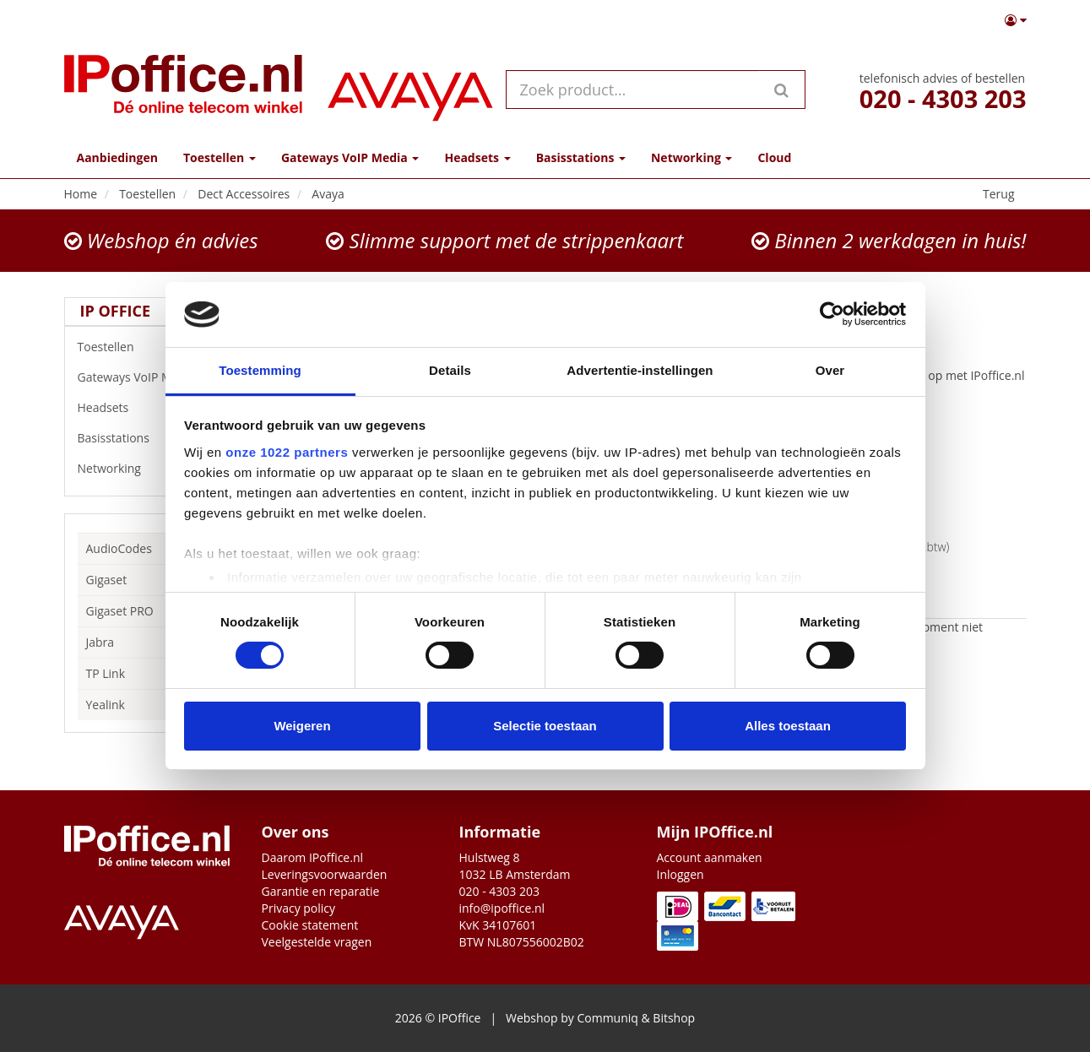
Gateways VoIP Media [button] (350, 157)
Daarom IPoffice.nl (313, 857)
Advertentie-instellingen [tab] (640, 370)
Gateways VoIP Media (150, 377)
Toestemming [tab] (260, 370)
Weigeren (302, 726)
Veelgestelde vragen (317, 942)
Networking (150, 468)
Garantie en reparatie (321, 891)
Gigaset (106, 580)
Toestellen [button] (219, 157)
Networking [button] (691, 157)
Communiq (607, 1018)
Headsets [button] (477, 157)
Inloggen (680, 874)
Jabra (100, 642)
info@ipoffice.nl (502, 908)
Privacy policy (299, 908)
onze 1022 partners (286, 452)
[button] (1015, 20)
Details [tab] (450, 370)
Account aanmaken (709, 857)
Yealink (105, 705)
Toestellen (150, 347)
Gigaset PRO (120, 611)
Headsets (150, 407)
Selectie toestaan (545, 726)
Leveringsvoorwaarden (325, 874)
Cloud (774, 157)
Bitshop (674, 1018)
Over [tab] (830, 370)
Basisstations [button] (581, 157)
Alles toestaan (788, 726)
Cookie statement (310, 925)
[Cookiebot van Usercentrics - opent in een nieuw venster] (832, 314)
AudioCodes (119, 548)
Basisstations (150, 438)
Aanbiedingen (117, 157)
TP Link (106, 673)
